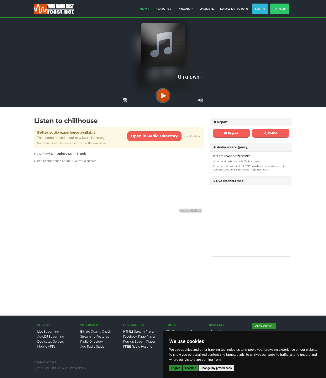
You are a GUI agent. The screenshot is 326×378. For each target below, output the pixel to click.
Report (231, 133)
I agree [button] (175, 368)
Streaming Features (94, 336)
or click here (193, 136)
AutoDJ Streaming (50, 336)
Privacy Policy (78, 368)
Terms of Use (41, 368)
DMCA (270, 133)
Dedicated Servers (50, 341)
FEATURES (163, 9)
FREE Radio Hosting (137, 346)
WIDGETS (206, 9)
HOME (144, 9)
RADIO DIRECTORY (234, 9)
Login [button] (260, 9)
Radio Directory (91, 341)
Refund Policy (60, 368)
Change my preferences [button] (216, 368)
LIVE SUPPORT (264, 325)
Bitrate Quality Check (95, 331)
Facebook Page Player (139, 336)
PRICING (185, 9)
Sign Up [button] (280, 9)
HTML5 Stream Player (138, 331)
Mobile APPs (46, 346)
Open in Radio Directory (154, 136)
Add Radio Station (93, 346)
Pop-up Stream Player (139, 341)
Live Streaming (48, 331)
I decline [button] (190, 368)
